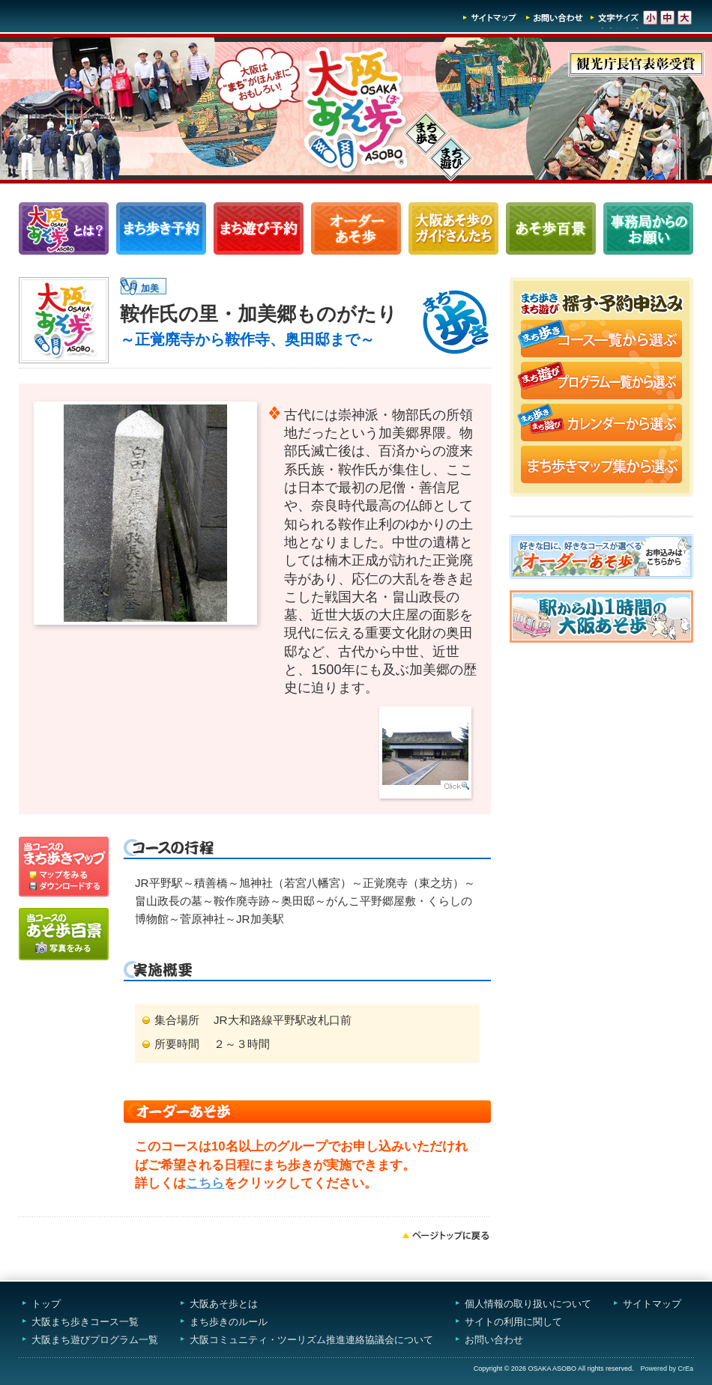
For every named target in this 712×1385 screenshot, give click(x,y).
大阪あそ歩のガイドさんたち (453, 228)
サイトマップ (490, 17)
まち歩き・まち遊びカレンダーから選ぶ (601, 424)
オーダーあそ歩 (356, 228)
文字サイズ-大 (685, 17)
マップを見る (64, 858)
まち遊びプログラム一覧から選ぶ (601, 382)
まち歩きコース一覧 (161, 228)
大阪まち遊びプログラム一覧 (94, 1339)
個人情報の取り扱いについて (528, 1303)
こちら (205, 1183)
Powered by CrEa (666, 1368)
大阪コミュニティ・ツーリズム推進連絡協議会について (311, 1339)
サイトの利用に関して (513, 1321)
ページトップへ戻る (446, 1235)
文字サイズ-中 (667, 17)
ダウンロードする (64, 888)
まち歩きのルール (229, 1321)
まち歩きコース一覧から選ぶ (601, 340)
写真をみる (64, 934)
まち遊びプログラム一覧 (259, 228)
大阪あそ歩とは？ (64, 228)
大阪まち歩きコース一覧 (85, 1321)
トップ (46, 1303)
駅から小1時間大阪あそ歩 (601, 616)
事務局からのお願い (648, 228)
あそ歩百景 (551, 228)
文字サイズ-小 (650, 17)
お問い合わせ (554, 17)
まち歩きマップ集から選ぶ (601, 466)
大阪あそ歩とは (224, 1303)
